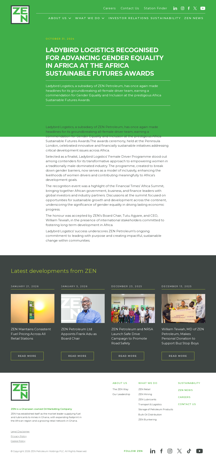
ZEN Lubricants (147, 399)
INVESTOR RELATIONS (128, 18)
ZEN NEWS (194, 18)
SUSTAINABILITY (166, 18)
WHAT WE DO (147, 383)
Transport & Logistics (150, 404)
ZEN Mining (145, 394)
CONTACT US (187, 404)
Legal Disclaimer (20, 431)
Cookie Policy (18, 441)
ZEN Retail (144, 389)
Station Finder (155, 8)
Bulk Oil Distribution (150, 414)
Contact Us (130, 8)
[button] (60, 19)
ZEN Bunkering (147, 419)
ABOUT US (120, 383)
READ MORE (27, 355)
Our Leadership (121, 394)
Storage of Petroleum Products (155, 409)
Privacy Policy (19, 436)
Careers (109, 8)
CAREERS (184, 397)
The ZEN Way (120, 389)
